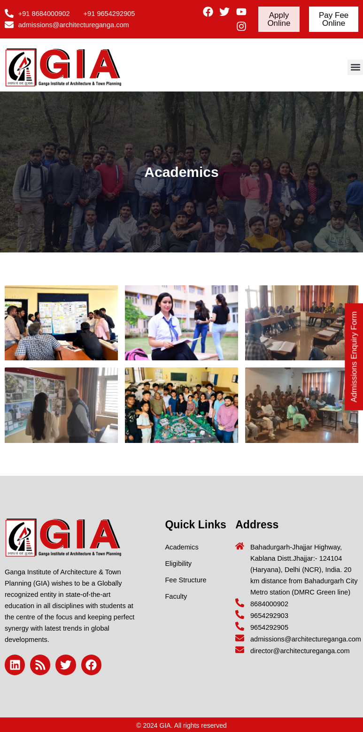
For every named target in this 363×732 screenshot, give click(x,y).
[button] (355, 67)
